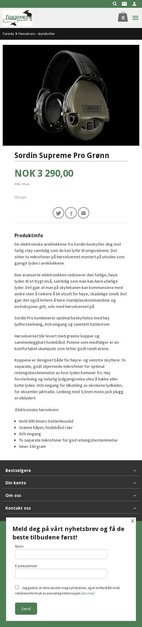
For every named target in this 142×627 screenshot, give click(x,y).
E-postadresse (61, 571)
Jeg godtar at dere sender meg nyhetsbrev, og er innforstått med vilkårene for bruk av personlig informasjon (67, 590)
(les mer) (88, 593)
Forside (8, 33)
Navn (61, 551)
